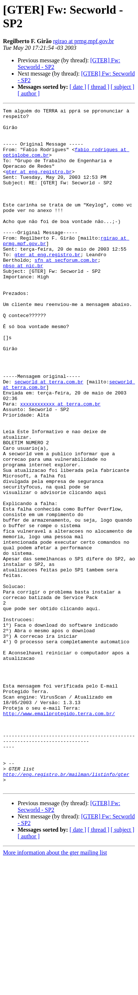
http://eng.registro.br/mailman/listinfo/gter (66, 908)
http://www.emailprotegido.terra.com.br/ (59, 835)
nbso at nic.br (23, 297)
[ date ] (78, 87)
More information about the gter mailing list (55, 988)
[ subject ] (122, 87)
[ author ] (29, 93)
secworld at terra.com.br (48, 437)
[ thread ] (98, 87)
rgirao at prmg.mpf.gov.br (83, 41)
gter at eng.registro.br (39, 184)
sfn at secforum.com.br (66, 291)
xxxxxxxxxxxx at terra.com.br (60, 463)
